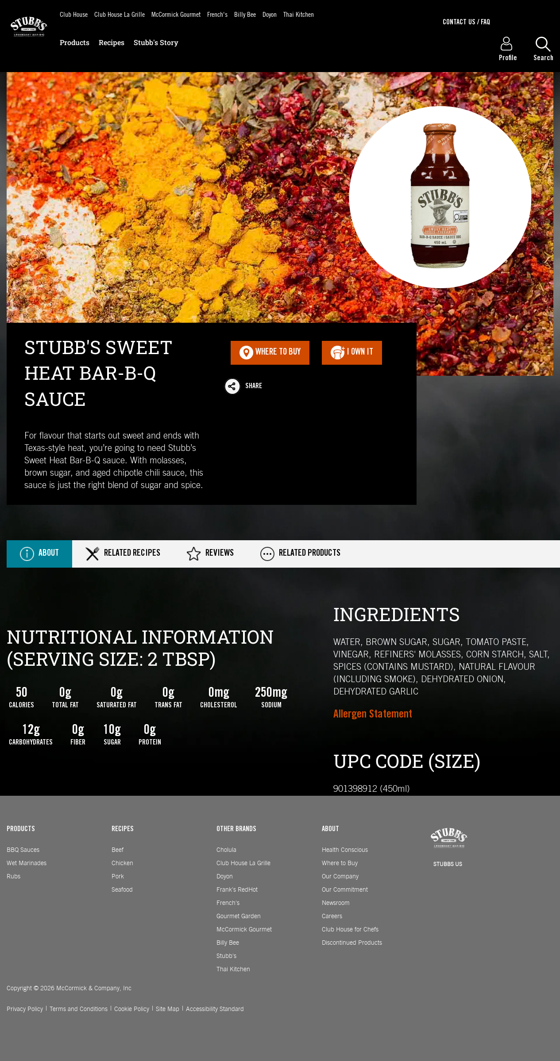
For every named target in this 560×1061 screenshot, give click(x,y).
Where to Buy (340, 863)
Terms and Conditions (79, 1009)
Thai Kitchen (298, 14)
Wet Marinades (26, 863)
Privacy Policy (25, 1009)
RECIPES (123, 829)
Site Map (167, 1009)
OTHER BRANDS (236, 829)
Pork (118, 877)
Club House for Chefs (350, 930)
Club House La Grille (119, 14)
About (39, 554)
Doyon (270, 14)
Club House (74, 14)
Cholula (226, 850)
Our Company (340, 877)
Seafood (122, 890)
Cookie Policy (131, 1009)
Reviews (210, 554)
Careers (332, 916)
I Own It (352, 353)
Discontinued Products (352, 943)
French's (217, 14)
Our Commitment (345, 890)
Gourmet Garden (238, 916)
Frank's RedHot (237, 890)
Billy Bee (245, 14)
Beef (118, 850)
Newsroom (336, 903)
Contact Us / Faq (466, 22)
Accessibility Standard (215, 1009)
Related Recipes (122, 554)
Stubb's (226, 956)
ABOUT (330, 829)
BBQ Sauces (23, 850)
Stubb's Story (156, 42)
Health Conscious (345, 850)
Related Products (300, 554)
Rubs (13, 877)
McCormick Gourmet (176, 14)
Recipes (111, 42)
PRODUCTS (21, 829)
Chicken (122, 863)
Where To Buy (270, 353)
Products (74, 42)
